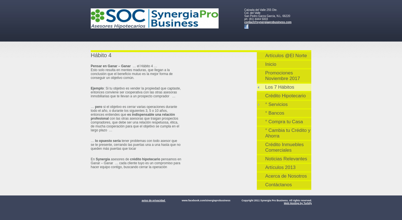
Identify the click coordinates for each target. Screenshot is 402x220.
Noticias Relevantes (286, 158)
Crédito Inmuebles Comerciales (284, 147)
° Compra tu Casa (284, 121)
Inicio (270, 64)
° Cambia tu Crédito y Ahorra (287, 133)
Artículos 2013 (280, 167)
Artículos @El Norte (286, 55)
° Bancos (274, 113)
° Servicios (276, 104)
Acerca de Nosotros (286, 176)
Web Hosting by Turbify (298, 203)
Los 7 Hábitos (279, 87)
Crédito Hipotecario (285, 95)
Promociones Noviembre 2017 (282, 75)
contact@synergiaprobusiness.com (267, 22)
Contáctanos (278, 184)
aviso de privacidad (154, 200)
